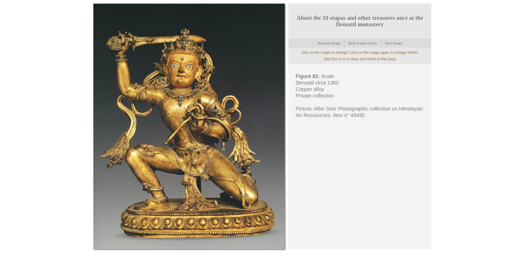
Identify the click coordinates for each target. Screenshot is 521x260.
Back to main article (362, 43)
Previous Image (329, 43)
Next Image (393, 43)
